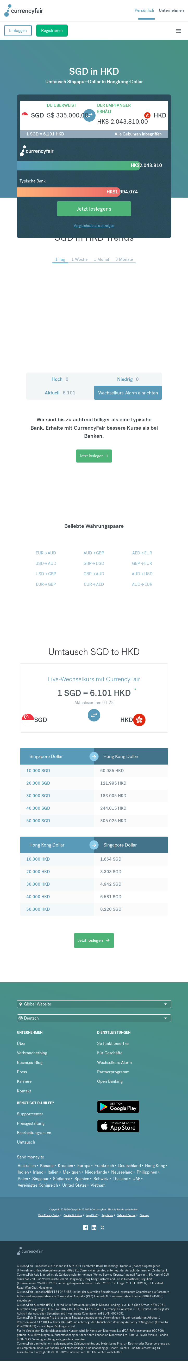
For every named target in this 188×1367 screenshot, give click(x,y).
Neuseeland (122, 1172)
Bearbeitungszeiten (34, 1132)
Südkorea (61, 1178)
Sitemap (144, 1215)
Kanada (47, 1165)
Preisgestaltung (31, 1123)
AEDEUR (142, 553)
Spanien (81, 1178)
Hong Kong (155, 1165)
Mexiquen (72, 1172)
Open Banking (110, 1081)
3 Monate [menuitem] (124, 259)
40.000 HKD (38, 897)
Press (22, 1072)
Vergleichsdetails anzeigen (94, 225)
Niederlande (96, 1172)
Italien (53, 1172)
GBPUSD (94, 563)
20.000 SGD (38, 783)
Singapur (40, 1178)
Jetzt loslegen (94, 456)
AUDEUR (142, 584)
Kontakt (24, 1091)
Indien (23, 1172)
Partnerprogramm (113, 1072)
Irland (38, 1172)
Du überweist (61, 105)
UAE (136, 1178)
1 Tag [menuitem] (60, 259)
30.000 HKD (38, 884)
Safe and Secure (126, 1215)
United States (74, 1185)
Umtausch (26, 1142)
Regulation (107, 1215)
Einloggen (18, 30)
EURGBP (46, 584)
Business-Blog (29, 1062)
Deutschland (129, 1165)
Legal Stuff (91, 1215)
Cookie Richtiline (73, 1215)
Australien (27, 1165)
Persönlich (144, 10)
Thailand (120, 1178)
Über (21, 1043)
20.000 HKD (38, 871)
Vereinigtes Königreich (38, 1185)
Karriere (24, 1081)
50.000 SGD (38, 821)
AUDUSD (142, 574)
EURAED (94, 584)
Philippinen (147, 1172)
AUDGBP (94, 553)
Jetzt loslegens (94, 208)
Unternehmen (171, 10)
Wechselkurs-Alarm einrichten (128, 393)
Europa (83, 1165)
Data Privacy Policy (48, 1215)
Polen (23, 1178)
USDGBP (46, 574)
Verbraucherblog (32, 1053)
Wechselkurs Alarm (114, 1062)
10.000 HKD (38, 859)
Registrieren (52, 30)
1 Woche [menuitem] (79, 259)
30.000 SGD (38, 795)
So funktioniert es (113, 1043)
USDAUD (45, 563)
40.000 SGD (38, 808)
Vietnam (98, 1185)
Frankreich (104, 1165)
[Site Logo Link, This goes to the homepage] (23, 10)
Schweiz (101, 1178)
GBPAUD (94, 574)
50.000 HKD (38, 909)
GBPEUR (142, 563)
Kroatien (65, 1165)
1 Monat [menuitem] (101, 259)
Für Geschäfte (109, 1053)
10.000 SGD (38, 770)
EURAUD (46, 553)
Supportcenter (30, 1114)
